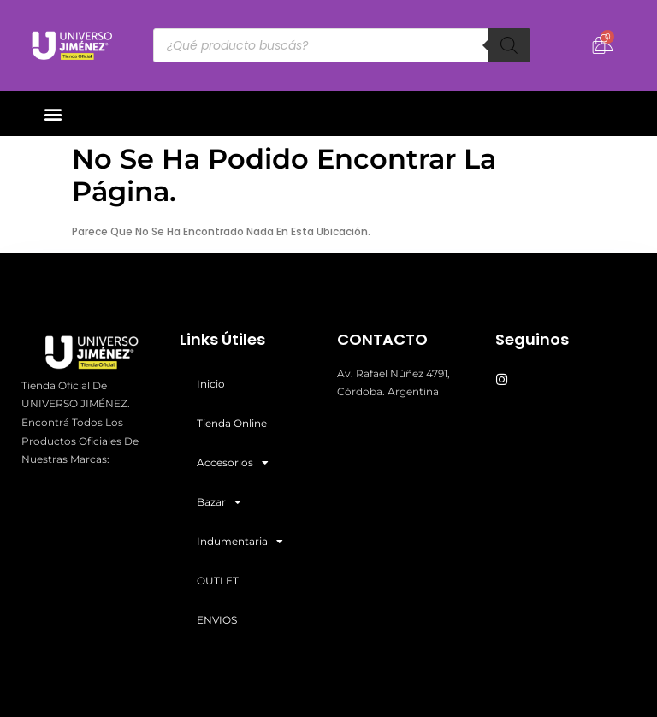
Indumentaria (240, 541)
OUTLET (218, 580)
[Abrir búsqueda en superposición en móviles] (342, 45)
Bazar (219, 502)
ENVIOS (217, 619)
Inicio (211, 383)
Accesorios (233, 463)
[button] (52, 113)
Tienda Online (232, 423)
